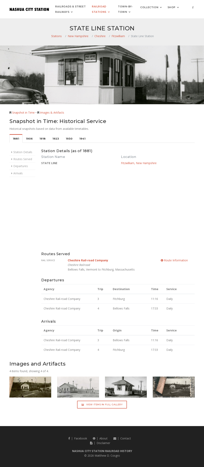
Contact (122, 438)
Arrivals (18, 173)
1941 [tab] (82, 138)
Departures (20, 166)
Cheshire (100, 36)
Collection (149, 7)
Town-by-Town (125, 9)
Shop (172, 7)
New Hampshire (78, 36)
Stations (56, 36)
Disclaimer (100, 443)
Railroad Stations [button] (99, 9)
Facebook (77, 438)
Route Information (174, 260)
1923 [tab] (55, 138)
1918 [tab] (42, 138)
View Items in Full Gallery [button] (102, 404)
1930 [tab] (69, 138)
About (100, 438)
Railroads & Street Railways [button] (70, 9)
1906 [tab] (29, 138)
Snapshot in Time (23, 112)
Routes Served (22, 159)
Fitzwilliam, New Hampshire (139, 163)
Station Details (22, 152)
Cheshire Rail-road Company (88, 260)
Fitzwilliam (118, 36)
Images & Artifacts (52, 112)
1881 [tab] (16, 138)
